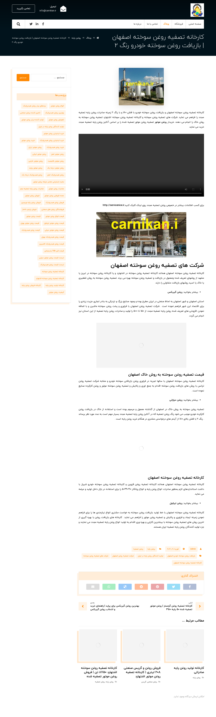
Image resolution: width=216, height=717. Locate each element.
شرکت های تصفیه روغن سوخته (95, 556)
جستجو (23, 77)
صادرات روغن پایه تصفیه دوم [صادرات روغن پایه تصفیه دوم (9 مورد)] (32, 189)
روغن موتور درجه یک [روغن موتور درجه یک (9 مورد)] (55, 168)
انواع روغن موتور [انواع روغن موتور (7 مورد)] (57, 106)
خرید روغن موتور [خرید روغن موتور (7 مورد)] (28, 140)
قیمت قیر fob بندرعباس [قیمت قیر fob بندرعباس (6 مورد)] (54, 251)
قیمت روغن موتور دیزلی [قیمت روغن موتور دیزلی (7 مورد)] (54, 230)
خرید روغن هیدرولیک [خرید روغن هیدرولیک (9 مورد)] (55, 147)
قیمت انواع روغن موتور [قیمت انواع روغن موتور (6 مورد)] (54, 216)
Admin (193, 549)
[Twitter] (31, 24)
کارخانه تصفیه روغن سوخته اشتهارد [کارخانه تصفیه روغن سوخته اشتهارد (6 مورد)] (50, 278)
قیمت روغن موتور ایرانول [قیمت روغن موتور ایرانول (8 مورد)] (54, 223)
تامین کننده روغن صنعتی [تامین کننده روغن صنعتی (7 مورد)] (30, 113)
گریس (143, 682)
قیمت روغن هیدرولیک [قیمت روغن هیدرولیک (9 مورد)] (31, 230)
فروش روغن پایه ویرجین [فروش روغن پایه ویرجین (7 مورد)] (31, 202)
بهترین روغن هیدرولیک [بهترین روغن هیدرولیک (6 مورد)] (54, 113)
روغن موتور (161, 122)
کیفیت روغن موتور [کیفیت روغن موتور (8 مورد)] (56, 292)
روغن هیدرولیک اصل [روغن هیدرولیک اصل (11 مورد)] (55, 175)
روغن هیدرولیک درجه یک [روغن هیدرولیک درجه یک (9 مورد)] (32, 175)
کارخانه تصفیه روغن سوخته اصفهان (188, 563)
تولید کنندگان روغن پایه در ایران (150, 556)
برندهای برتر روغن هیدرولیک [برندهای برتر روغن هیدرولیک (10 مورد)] (34, 106)
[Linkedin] (37, 24)
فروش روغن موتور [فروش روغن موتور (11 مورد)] (32, 195)
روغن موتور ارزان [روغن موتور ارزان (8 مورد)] (35, 147)
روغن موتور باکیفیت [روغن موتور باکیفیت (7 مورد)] (56, 161)
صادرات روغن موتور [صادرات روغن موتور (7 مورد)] (56, 189)
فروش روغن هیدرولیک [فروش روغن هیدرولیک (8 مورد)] (55, 202)
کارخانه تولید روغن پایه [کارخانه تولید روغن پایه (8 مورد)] (55, 285)
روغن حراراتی (175, 400)
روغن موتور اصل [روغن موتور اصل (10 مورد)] (57, 154)
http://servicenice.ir (113, 205)
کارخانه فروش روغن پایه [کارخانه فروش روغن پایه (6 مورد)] (31, 285)
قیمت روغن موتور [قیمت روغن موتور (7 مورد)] (33, 216)
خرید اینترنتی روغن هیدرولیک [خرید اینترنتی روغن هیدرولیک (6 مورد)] (52, 140)
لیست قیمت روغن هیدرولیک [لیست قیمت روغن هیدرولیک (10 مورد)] (52, 265)
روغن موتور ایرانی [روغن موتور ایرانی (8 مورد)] (39, 154)
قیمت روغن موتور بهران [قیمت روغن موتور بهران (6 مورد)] (30, 223)
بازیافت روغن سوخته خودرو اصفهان (181, 556)
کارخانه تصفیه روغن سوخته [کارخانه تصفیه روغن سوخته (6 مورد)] (53, 271)
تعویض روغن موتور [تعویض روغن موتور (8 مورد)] (56, 120)
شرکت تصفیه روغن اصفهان (123, 556)
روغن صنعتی (152, 682)
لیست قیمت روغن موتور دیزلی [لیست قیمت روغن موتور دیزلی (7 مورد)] (51, 258)
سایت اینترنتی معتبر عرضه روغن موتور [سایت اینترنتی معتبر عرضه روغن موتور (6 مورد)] (48, 182)
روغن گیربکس (175, 292)
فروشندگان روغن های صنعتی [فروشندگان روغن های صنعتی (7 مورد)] (52, 209)
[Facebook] (43, 24)
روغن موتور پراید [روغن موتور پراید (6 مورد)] (35, 168)
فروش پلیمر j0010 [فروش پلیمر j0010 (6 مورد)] (29, 209)
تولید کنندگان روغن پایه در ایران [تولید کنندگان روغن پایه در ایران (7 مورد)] (51, 126)
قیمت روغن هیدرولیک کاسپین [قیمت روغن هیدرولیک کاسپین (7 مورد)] (51, 244)
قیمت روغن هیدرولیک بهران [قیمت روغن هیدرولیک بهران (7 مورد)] (52, 237)
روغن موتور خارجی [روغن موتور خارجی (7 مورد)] (35, 161)
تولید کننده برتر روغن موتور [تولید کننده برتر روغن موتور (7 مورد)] (32, 120)
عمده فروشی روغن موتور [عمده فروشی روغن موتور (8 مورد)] (54, 195)
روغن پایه (151, 549)
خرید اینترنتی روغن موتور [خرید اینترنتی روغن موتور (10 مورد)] (54, 133)
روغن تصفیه (138, 549)
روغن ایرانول (176, 503)
